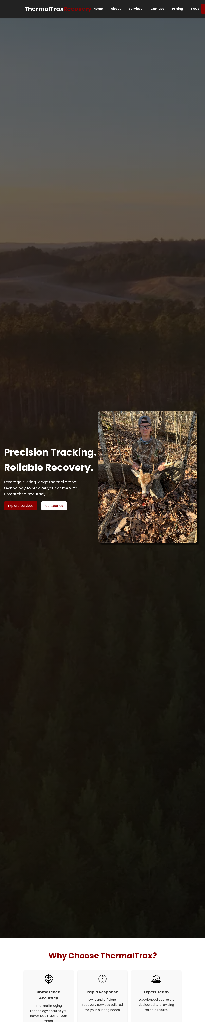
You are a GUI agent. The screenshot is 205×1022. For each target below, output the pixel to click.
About (116, 9)
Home (98, 9)
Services (135, 9)
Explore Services (20, 506)
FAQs (195, 9)
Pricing (177, 9)
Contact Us (54, 506)
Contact (157, 9)
